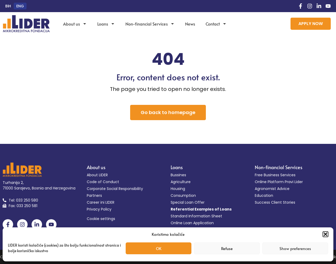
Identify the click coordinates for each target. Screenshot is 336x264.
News (190, 24)
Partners (94, 195)
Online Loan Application (192, 223)
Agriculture (181, 181)
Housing (178, 188)
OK (158, 248)
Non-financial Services (150, 23)
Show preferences (295, 248)
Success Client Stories (275, 202)
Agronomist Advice (272, 188)
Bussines (178, 175)
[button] (325, 234)
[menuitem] (8, 6)
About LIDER (97, 175)
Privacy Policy (99, 209)
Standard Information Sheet (196, 216)
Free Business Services (275, 175)
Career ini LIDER (100, 202)
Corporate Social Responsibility (115, 188)
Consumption (183, 195)
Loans (106, 23)
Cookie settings (101, 218)
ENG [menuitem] (20, 6)
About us (75, 23)
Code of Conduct (103, 181)
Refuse (227, 248)
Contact (216, 23)
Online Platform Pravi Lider (279, 181)
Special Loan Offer (188, 202)
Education (264, 195)
